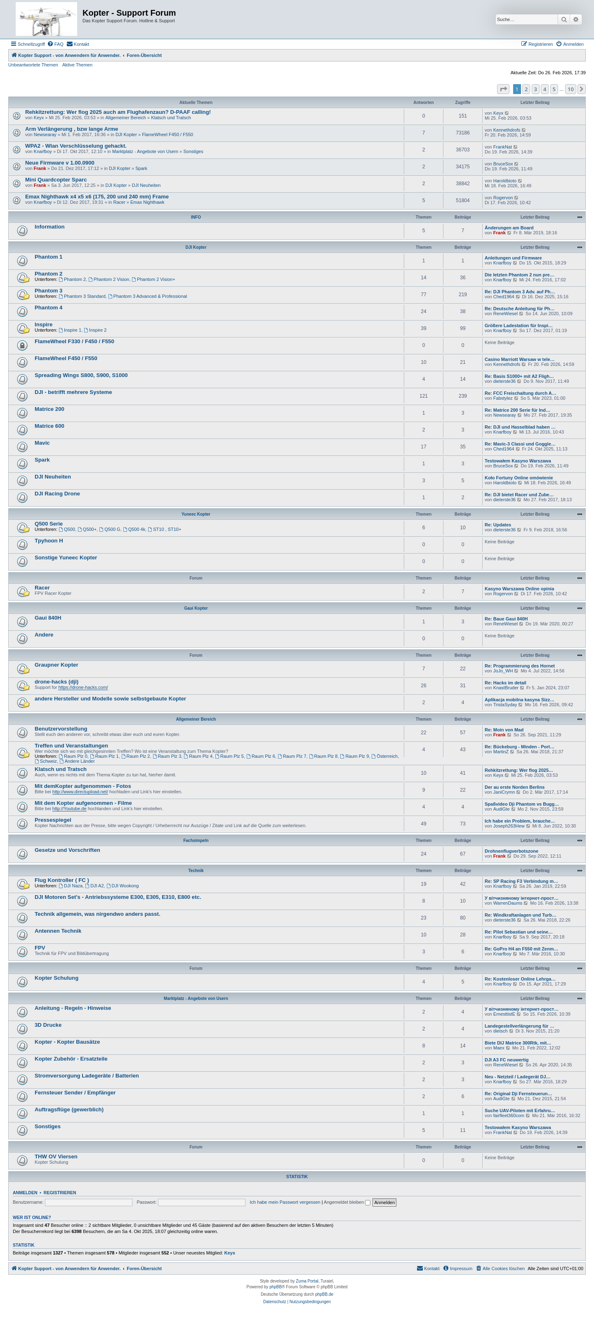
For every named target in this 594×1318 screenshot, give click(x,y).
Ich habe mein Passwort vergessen (285, 1202)
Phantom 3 (48, 291)
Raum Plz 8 (323, 756)
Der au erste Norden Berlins (515, 787)
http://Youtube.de (69, 808)
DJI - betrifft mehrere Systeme (73, 392)
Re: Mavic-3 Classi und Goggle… (520, 443)
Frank (40, 168)
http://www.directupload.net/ (80, 791)
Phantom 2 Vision (108, 279)
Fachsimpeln (195, 840)
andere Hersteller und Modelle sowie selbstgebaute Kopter (110, 699)
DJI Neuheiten (146, 185)
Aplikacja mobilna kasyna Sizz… (519, 699)
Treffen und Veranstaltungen (71, 746)
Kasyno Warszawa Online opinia (519, 588)
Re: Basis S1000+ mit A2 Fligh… (519, 376)
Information (50, 227)
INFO (196, 217)
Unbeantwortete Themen (33, 64)
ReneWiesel (505, 313)
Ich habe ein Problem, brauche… (520, 820)
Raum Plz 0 (73, 756)
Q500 (67, 529)
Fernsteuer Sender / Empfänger (75, 1092)
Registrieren (60, 1192)
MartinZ (501, 751)
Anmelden (25, 1192)
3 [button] (535, 89)
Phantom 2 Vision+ (153, 279)
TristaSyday (505, 704)
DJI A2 (94, 885)
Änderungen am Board (509, 227)
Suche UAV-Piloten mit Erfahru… (520, 1110)
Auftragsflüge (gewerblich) (69, 1109)
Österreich (384, 756)
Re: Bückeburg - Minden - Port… (519, 746)
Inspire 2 (95, 330)
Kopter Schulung (56, 978)
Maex (498, 1047)
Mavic (42, 443)
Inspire (43, 324)
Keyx (39, 117)
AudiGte (501, 808)
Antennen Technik (58, 931)
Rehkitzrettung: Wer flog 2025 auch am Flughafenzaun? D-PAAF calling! (118, 112)
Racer (119, 202)
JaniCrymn (504, 792)
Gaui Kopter (195, 608)
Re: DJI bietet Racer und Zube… (519, 494)
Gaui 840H (48, 618)
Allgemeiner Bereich (125, 117)
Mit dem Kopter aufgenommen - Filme (83, 803)
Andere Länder (77, 761)
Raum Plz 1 (104, 756)
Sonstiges (193, 151)
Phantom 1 (48, 257)
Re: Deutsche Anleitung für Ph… (520, 308)
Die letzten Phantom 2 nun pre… (519, 274)
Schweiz (46, 761)
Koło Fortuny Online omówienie (519, 477)
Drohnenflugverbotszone (511, 851)
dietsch (500, 1030)
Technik (195, 870)
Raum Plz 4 (198, 756)
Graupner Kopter (56, 665)
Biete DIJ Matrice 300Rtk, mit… (518, 1042)
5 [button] (554, 89)
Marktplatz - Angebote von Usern (145, 151)
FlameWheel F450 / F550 (167, 134)
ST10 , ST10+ (164, 529)
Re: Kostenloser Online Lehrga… (520, 978)
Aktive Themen (77, 64)
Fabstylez (503, 398)
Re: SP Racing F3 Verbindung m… (521, 881)
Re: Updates (498, 524)
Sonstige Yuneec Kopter (66, 557)
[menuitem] (55, 44)
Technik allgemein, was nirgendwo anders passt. (97, 914)
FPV (40, 948)
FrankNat (502, 146)
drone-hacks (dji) (56, 682)
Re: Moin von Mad (504, 729)
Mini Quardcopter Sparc (56, 180)
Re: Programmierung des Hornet (520, 665)
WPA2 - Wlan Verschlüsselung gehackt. (76, 146)
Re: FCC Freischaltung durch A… (520, 393)
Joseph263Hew (509, 825)
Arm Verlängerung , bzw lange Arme (71, 129)
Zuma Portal (307, 1281)
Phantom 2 (48, 274)
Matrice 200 (49, 409)
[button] (503, 89)
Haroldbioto (504, 180)
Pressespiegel (53, 820)
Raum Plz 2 (135, 756)
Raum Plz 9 (354, 756)
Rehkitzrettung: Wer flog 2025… (519, 770)
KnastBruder (506, 687)
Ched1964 (503, 296)
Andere (44, 635)
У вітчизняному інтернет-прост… (522, 898)
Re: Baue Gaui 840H (506, 618)
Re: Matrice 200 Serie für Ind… (517, 410)
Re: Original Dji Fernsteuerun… (518, 1093)
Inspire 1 (70, 330)
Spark (141, 168)
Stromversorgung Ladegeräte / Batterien (87, 1076)
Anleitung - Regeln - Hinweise (73, 1008)
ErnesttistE (504, 1013)
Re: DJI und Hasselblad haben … (520, 426)
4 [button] (544, 89)
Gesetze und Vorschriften (67, 850)
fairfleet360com (508, 1115)
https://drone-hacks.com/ (83, 687)
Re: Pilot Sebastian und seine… (519, 931)
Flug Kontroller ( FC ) (62, 880)
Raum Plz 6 (260, 756)
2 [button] (526, 89)
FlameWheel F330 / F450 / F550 (74, 341)
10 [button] (571, 89)
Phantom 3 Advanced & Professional (147, 296)
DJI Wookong (122, 885)
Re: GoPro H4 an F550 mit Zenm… (521, 948)
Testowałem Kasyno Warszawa (518, 460)
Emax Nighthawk (147, 202)
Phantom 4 (48, 307)
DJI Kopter (126, 134)
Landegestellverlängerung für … (519, 1025)
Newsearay (45, 134)
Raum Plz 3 (167, 756)
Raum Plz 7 (292, 756)
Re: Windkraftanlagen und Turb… (520, 914)
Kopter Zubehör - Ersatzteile (71, 1059)
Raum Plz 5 (229, 756)
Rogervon (503, 197)
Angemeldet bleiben (347, 1202)
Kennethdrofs (506, 129)
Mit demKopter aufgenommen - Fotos (83, 786)
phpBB (275, 1287)
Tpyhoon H (49, 541)
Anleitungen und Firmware (513, 257)
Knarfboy (43, 151)
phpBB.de (324, 1294)
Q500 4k (134, 529)
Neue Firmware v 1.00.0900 (59, 163)
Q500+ (87, 529)
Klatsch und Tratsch (171, 117)
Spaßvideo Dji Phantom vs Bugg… (522, 804)
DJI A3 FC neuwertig (507, 1059)
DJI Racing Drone (57, 493)
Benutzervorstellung (61, 729)
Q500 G (109, 529)
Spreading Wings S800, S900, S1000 (81, 375)
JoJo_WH (503, 670)
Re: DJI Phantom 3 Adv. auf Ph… (520, 291)
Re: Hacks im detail (505, 682)
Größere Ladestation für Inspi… (519, 325)
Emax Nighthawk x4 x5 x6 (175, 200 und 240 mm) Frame (97, 196)
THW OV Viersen (56, 1156)
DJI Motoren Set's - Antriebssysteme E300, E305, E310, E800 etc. (118, 897)
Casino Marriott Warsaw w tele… (520, 359)
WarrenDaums (508, 903)
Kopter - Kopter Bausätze (67, 1042)
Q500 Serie (49, 524)
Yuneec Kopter (196, 514)
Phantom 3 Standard (82, 296)
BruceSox (503, 163)
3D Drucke (48, 1025)
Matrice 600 (49, 426)
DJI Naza (70, 885)
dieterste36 (504, 381)
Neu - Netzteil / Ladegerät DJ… (518, 1076)
